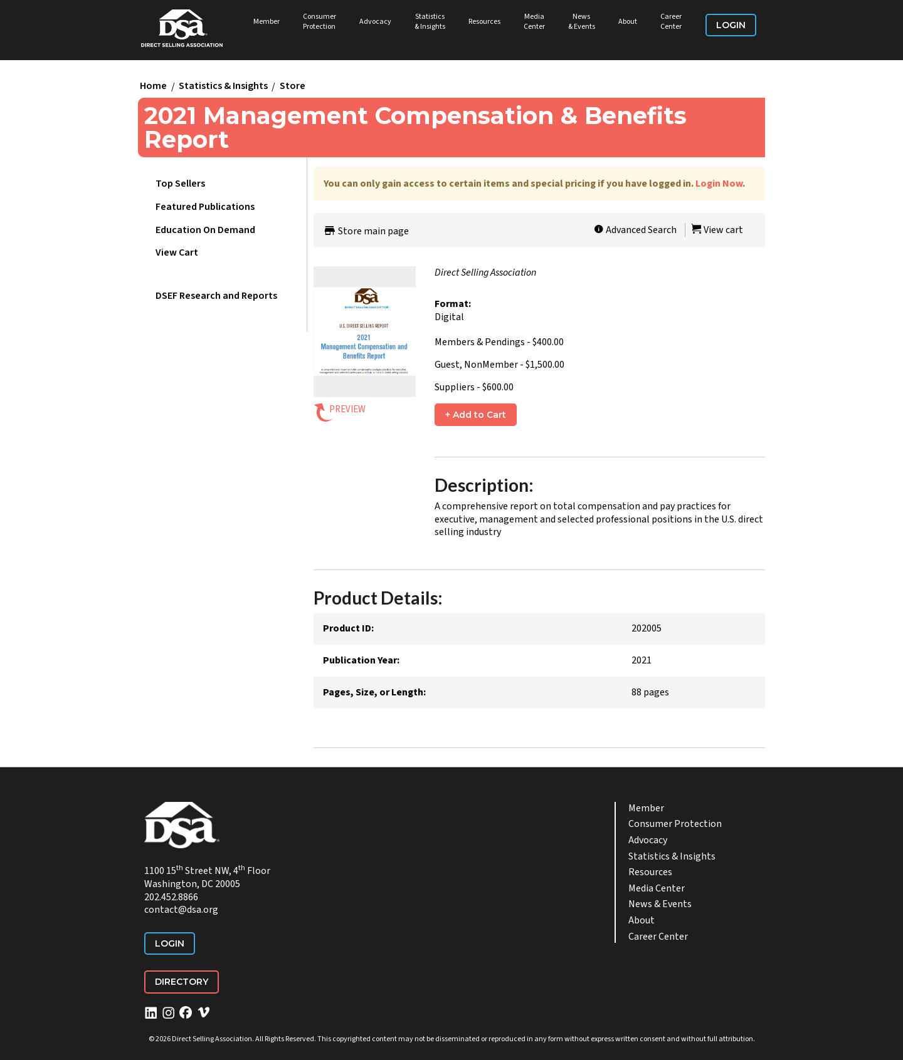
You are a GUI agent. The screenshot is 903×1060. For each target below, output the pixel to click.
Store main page (366, 231)
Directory (181, 981)
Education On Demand (205, 230)
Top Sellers (180, 183)
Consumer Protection (319, 21)
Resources (484, 21)
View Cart (177, 252)
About (627, 21)
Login (731, 25)
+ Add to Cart (475, 414)
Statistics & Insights (430, 21)
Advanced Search (635, 230)
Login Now (718, 183)
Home (153, 86)
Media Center (534, 21)
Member (266, 21)
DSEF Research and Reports (216, 296)
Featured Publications (205, 207)
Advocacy (375, 21)
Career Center (671, 21)
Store (292, 86)
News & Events (581, 21)
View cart (717, 230)
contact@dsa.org (181, 910)
